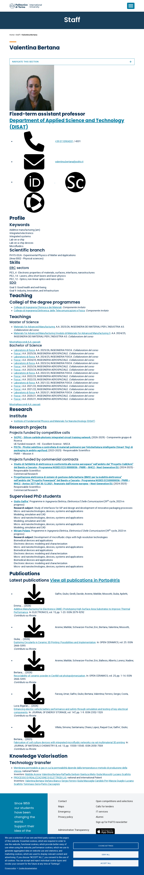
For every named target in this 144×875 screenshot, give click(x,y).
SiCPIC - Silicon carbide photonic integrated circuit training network (52, 437)
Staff (18, 35)
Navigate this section (72, 61)
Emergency (64, 811)
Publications (24, 573)
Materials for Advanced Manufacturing (34, 326)
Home (11, 35)
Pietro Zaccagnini (50, 784)
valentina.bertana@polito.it (69, 161)
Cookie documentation (28, 868)
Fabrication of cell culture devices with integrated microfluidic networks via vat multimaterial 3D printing (69, 742)
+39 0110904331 (64, 141)
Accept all (106, 863)
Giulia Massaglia (85, 780)
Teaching (20, 295)
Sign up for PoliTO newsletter (111, 822)
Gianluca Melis (88, 774)
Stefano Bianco (52, 780)
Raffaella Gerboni (70, 774)
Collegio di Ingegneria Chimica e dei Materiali (38, 307)
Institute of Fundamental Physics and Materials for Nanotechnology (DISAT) (54, 421)
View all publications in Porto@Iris (85, 580)
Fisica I (17, 353)
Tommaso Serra (32, 784)
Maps (61, 806)
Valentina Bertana (51, 774)
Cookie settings (105, 846)
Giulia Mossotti (104, 774)
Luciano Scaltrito (122, 774)
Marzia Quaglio (117, 780)
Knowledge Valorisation (38, 756)
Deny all (106, 854)
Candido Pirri (101, 780)
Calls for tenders (105, 806)
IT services (102, 811)
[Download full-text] (34, 593)
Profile (17, 218)
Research (20, 409)
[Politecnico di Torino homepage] (25, 5)
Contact (62, 801)
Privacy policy (10, 868)
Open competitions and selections (114, 801)
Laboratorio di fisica (24, 350)
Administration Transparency (73, 829)
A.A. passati (24, 341)
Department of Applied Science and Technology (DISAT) (66, 123)
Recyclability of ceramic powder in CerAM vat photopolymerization (49, 675)
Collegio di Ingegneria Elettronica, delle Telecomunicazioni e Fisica (49, 310)
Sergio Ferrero (69, 780)
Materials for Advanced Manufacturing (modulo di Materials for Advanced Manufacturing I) (62, 333)
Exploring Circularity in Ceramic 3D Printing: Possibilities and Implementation (55, 642)
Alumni (99, 816)
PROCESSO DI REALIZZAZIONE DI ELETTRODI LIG (40, 777)
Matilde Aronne (33, 774)
